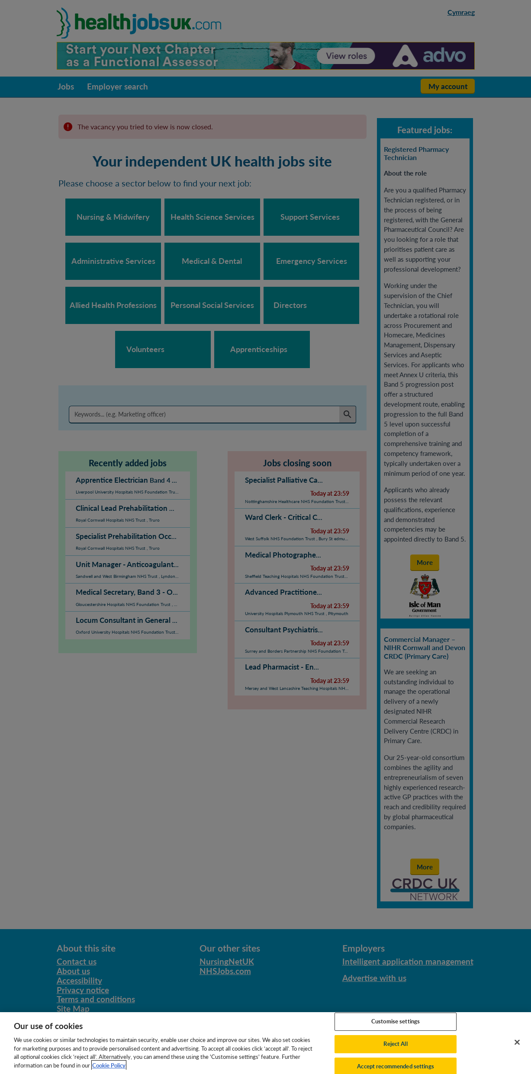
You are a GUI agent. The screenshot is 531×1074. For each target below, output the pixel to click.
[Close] (517, 1051)
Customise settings (395, 1029)
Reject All (395, 1052)
